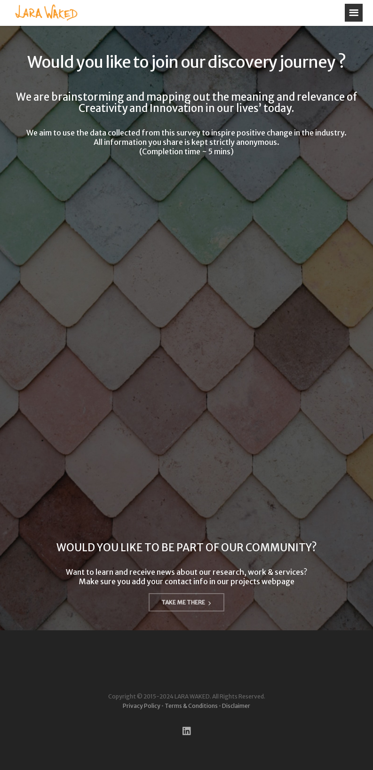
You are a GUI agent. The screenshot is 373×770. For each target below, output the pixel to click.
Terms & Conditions (191, 705)
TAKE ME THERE (186, 602)
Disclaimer (236, 705)
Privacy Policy (141, 705)
